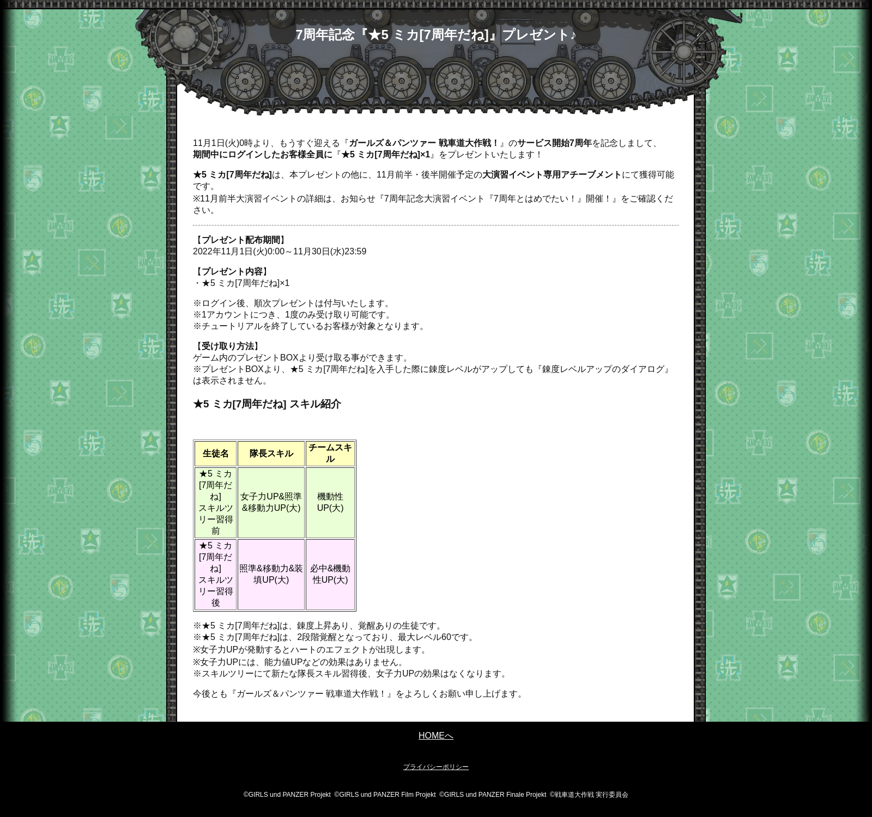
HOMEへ (436, 735)
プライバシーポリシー (436, 767)
